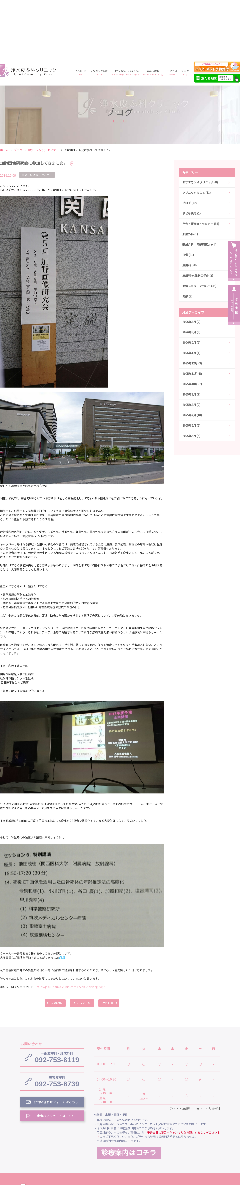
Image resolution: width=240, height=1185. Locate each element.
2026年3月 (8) (191, 275)
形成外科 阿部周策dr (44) (199, 187)
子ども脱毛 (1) (191, 156)
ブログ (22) (189, 146)
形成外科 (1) (190, 177)
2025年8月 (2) (191, 347)
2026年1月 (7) (191, 295)
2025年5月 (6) (191, 378)
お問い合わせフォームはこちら (56, 1044)
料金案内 (120, 1150)
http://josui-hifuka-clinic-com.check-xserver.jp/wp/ (70, 929)
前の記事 (56, 946)
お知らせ (81, 15)
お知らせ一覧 (82, 946)
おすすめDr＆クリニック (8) (200, 125)
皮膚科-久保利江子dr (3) (197, 218)
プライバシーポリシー (150, 1150)
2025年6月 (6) (191, 368)
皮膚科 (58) (189, 208)
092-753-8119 (57, 1000)
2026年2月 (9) (191, 285)
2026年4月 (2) (191, 264)
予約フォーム (182, 1150)
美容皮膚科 (153, 15)
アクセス (172, 15)
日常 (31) (188, 197)
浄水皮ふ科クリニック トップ (115, 1132)
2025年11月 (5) (192, 316)
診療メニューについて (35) (199, 228)
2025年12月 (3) (192, 306)
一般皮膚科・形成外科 (125, 15)
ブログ (185, 15)
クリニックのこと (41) (196, 135)
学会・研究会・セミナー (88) (200, 166)
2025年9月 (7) (191, 337)
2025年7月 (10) (192, 358)
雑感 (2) (187, 239)
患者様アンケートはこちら (56, 1058)
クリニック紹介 (99, 15)
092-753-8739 (57, 1024)
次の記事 (108, 946)
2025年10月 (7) (192, 327)
